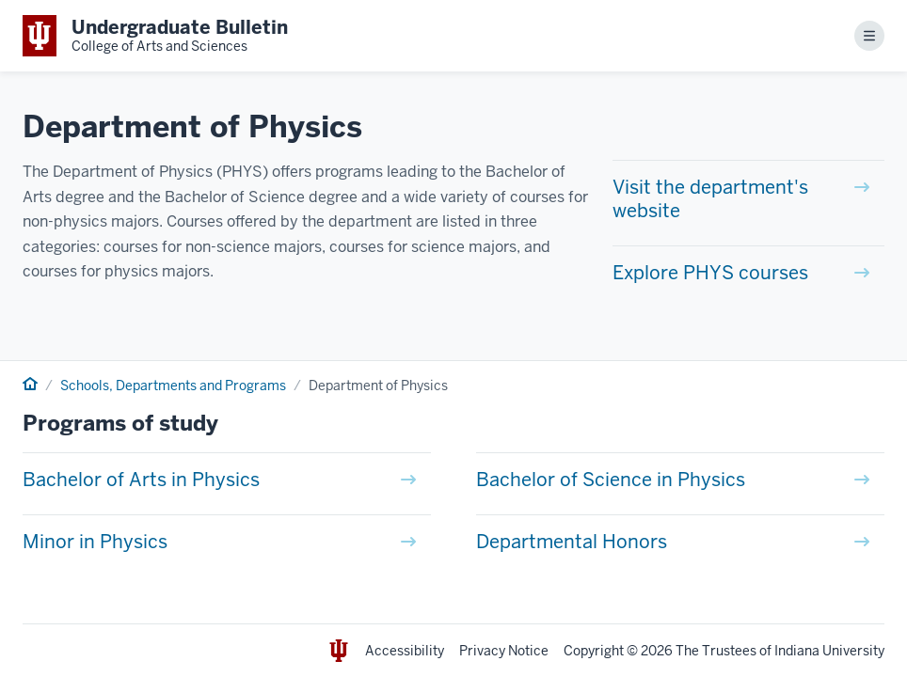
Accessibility (404, 650)
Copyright (594, 650)
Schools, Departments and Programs (173, 385)
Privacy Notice (504, 650)
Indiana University (829, 650)
